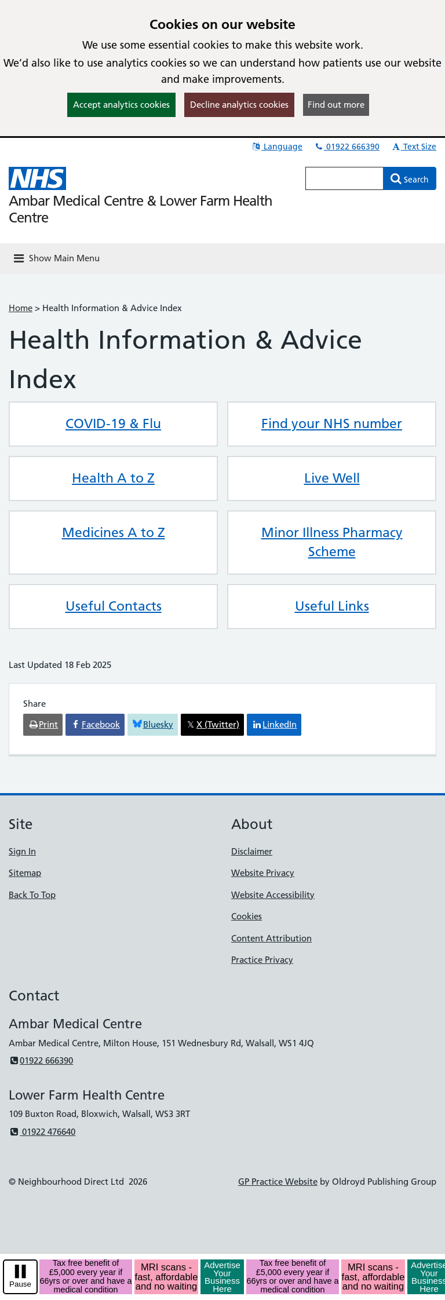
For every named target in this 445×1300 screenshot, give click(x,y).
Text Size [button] (413, 146)
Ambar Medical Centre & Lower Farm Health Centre (140, 209)
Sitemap (25, 872)
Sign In (22, 851)
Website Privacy (262, 872)
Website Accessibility (273, 894)
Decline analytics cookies (239, 104)
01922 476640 (42, 1131)
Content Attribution (271, 938)
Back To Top (32, 894)
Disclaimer (251, 851)
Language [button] (276, 146)
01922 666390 (346, 146)
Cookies (246, 916)
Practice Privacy (262, 959)
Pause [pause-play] (20, 1284)
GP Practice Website (278, 1181)
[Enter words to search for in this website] (344, 178)
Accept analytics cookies (121, 104)
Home (20, 307)
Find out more (336, 104)
